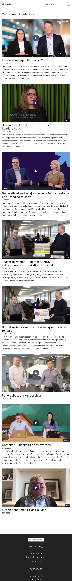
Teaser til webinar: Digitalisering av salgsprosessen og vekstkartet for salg (28, 263)
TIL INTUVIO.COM (51, 4)
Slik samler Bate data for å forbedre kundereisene (26, 126)
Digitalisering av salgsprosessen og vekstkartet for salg (34, 328)
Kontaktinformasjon (36, 556)
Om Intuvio (36, 561)
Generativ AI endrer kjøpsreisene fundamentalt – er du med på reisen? (35, 194)
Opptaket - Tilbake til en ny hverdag (26, 445)
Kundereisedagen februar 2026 (23, 60)
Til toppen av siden (36, 540)
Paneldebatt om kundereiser (21, 395)
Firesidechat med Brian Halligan (24, 510)
